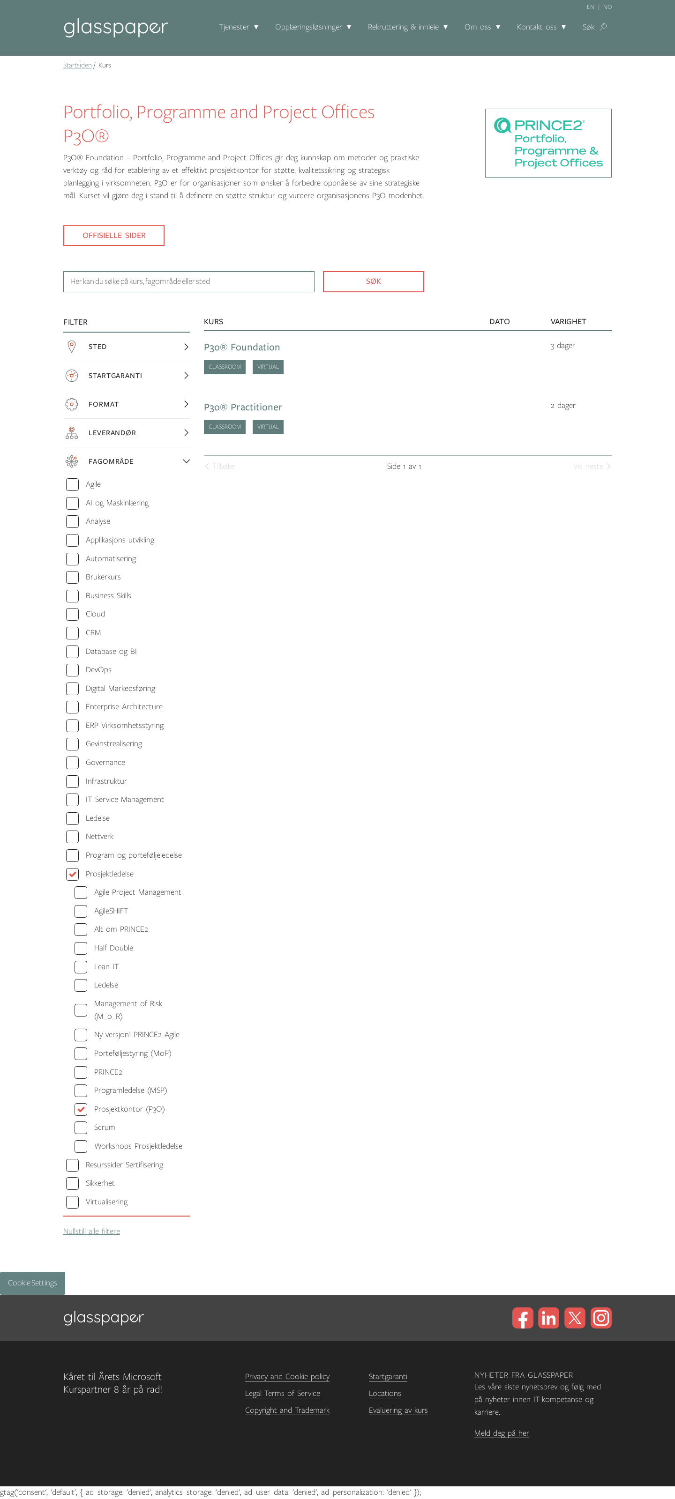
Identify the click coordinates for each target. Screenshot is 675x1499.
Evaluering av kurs (398, 1410)
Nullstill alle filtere (91, 1231)
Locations (385, 1393)
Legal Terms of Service (282, 1393)
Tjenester (234, 27)
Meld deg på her (501, 1433)
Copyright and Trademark (287, 1410)
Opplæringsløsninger (308, 27)
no (607, 7)
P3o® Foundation (242, 347)
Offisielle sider (114, 235)
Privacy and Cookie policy (287, 1377)
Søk (588, 27)
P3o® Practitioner (243, 407)
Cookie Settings (32, 1283)
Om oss (478, 27)
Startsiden (77, 65)
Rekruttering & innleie (403, 27)
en (590, 7)
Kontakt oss (537, 27)
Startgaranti (388, 1377)
